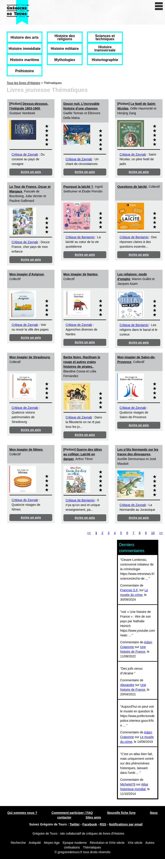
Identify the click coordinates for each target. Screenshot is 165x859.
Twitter (75, 824)
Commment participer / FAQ (72, 813)
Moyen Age (52, 842)
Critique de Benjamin (80, 237)
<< (89, 533)
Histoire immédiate (24, 49)
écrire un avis (31, 172)
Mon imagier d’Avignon (26, 274)
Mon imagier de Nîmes (26, 449)
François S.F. (129, 590)
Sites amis (93, 817)
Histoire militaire (65, 49)
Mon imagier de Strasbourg (29, 357)
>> (161, 533)
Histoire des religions (64, 37)
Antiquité (35, 842)
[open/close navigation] (159, 6)
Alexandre (127, 685)
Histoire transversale (104, 48)
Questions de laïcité (132, 186)
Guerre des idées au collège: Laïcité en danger (82, 454)
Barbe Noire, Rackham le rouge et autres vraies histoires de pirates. (81, 361)
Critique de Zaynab (25, 154)
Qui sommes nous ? (22, 813)
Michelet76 (127, 784)
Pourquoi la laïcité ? (78, 186)
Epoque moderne (75, 842)
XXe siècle (135, 842)
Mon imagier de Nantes (80, 274)
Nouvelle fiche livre (121, 813)
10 (153, 533)
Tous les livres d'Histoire (23, 83)
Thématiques (92, 847)
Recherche (18, 842)
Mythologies (64, 60)
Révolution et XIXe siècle (107, 842)
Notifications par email (125, 824)
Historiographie (105, 60)
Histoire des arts (24, 37)
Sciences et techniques (105, 37)
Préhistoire (24, 71)
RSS (103, 824)
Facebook (89, 824)
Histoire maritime (24, 60)
